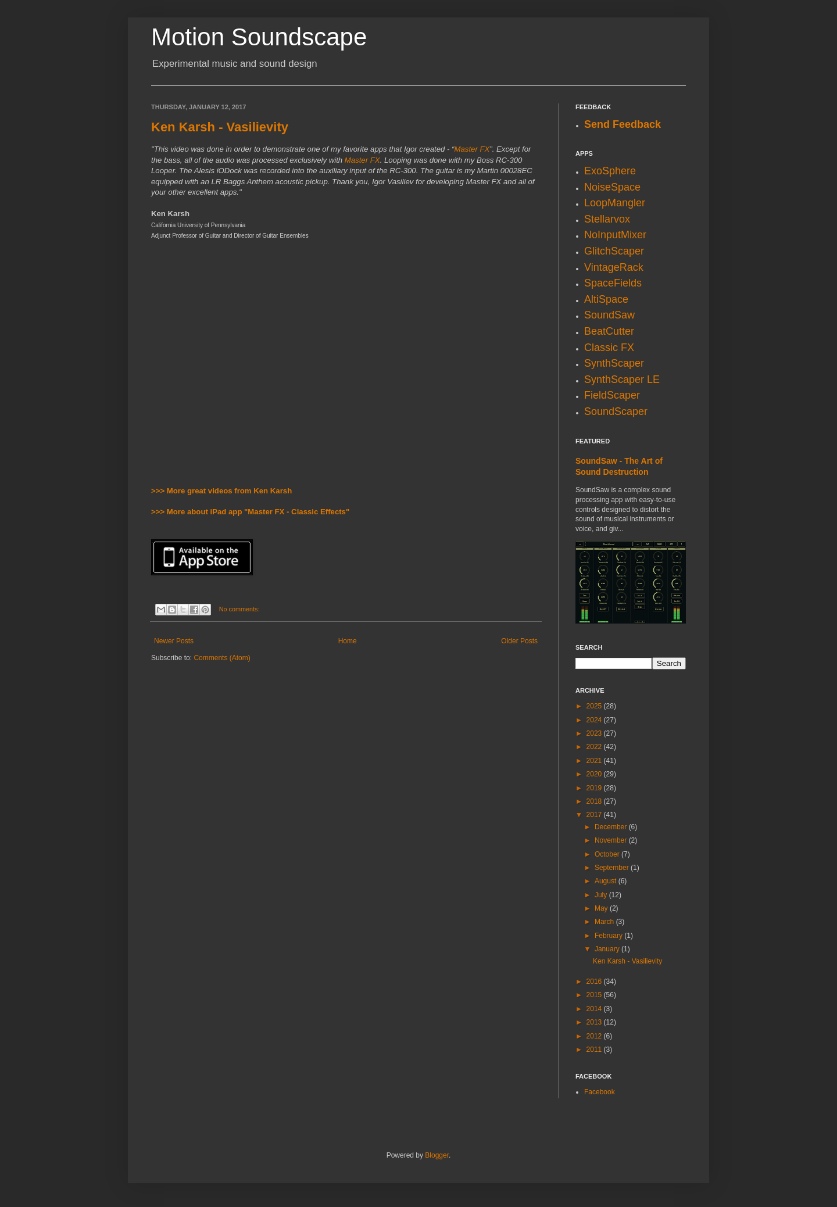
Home (347, 641)
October (608, 854)
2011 (595, 1049)
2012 (595, 1036)
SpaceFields (613, 283)
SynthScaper (614, 363)
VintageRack (613, 267)
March (605, 922)
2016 (595, 981)
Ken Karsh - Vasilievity (219, 127)
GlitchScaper (614, 251)
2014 (595, 1009)
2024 (595, 720)
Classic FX (609, 347)
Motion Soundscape (259, 37)
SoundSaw (609, 315)
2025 (595, 706)
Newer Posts (174, 641)
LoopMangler (614, 203)
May (602, 908)
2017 (595, 815)
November (612, 840)
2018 (595, 801)
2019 (595, 788)
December (612, 827)
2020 (595, 774)
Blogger (437, 1155)
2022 (595, 747)
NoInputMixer (615, 235)
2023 (595, 733)
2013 (595, 1022)
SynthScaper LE (622, 379)
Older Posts (519, 641)
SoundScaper (616, 411)
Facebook (599, 1092)
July (602, 895)
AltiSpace (606, 299)
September (613, 868)
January (608, 949)
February (609, 936)
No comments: (239, 609)
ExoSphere (610, 171)
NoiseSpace (612, 187)
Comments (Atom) (222, 658)
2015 (595, 995)
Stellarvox (607, 219)
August (606, 881)
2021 (595, 761)
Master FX (471, 149)
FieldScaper (612, 395)
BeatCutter (609, 331)
